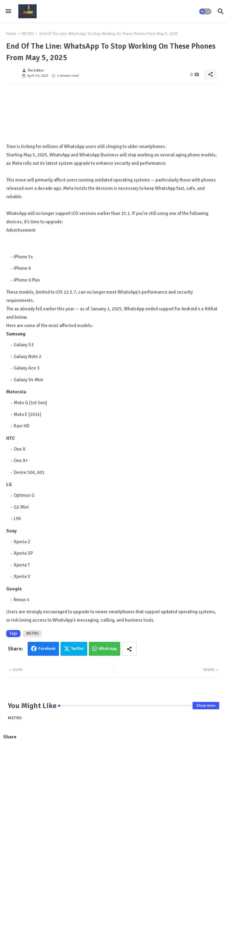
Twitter (77, 648)
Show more (206, 705)
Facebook (47, 648)
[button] (205, 11)
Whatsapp (108, 648)
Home (11, 33)
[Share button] (129, 649)
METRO (27, 33)
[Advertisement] (113, 789)
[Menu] (8, 11)
